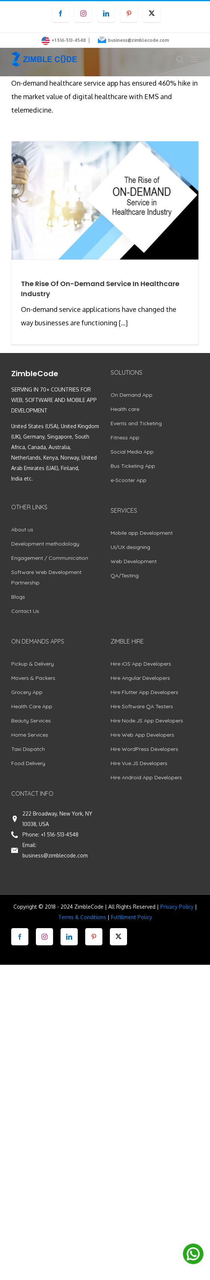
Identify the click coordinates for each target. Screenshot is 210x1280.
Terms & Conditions (82, 917)
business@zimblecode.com (138, 40)
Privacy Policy (177, 906)
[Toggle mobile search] (179, 59)
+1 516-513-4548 (59, 834)
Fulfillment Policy (131, 917)
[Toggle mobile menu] (195, 59)
